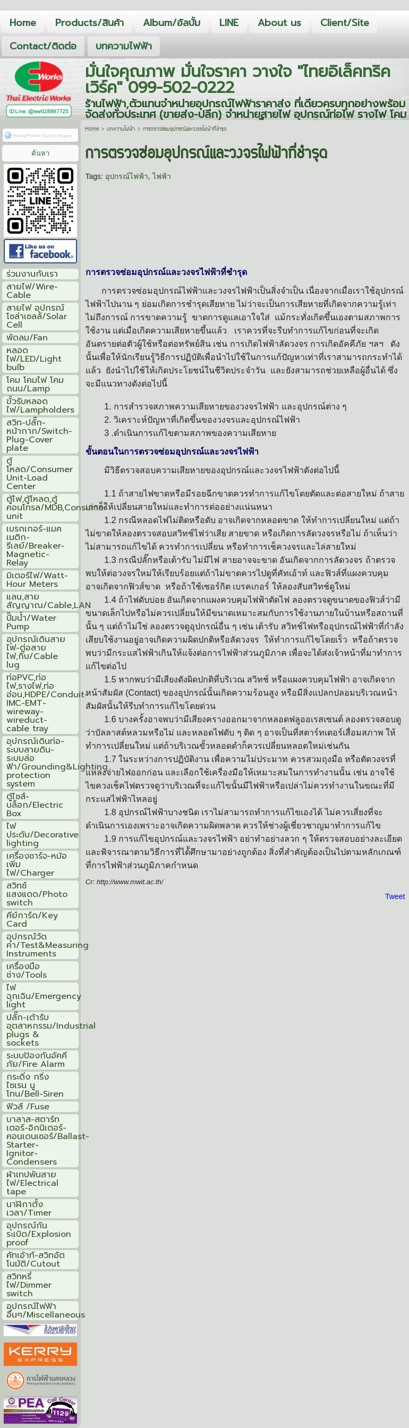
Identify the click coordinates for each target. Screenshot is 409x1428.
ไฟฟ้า (161, 176)
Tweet (395, 896)
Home (92, 129)
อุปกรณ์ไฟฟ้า (126, 176)
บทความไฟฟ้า (121, 129)
